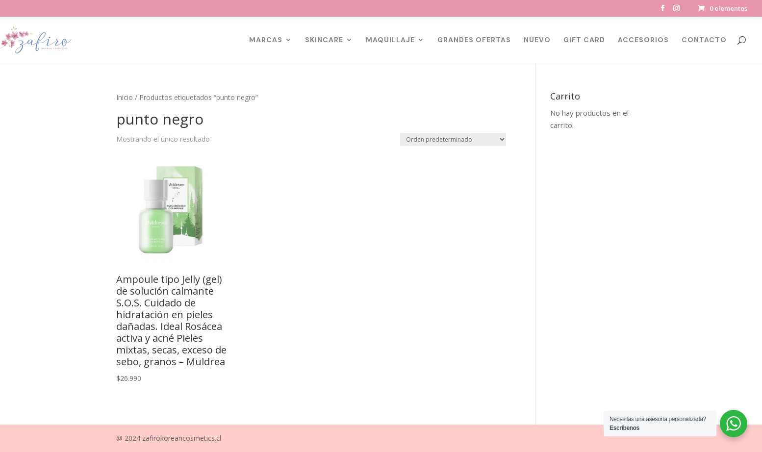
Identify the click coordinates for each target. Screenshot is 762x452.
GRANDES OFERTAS (474, 40)
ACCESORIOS (643, 40)
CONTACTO (704, 40)
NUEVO (537, 40)
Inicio (124, 97)
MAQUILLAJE (390, 40)
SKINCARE (324, 40)
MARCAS (265, 40)
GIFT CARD (584, 40)
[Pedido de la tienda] (453, 139)
